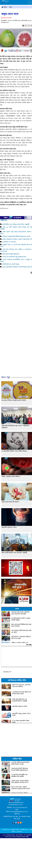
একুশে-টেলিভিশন (19, 835)
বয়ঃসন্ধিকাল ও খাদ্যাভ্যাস (9, 242)
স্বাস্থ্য (10, 7)
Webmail (17, 814)
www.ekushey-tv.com (16, 805)
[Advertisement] (15, 326)
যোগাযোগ (19, 831)
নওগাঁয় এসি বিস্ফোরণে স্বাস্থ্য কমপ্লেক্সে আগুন (14, 257)
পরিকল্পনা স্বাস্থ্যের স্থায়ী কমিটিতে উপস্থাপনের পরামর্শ (16, 236)
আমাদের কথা (6, 829)
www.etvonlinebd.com (16, 802)
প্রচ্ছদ (4, 7)
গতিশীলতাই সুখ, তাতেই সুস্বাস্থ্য (10, 264)
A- (26, 25)
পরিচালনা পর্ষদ (14, 829)
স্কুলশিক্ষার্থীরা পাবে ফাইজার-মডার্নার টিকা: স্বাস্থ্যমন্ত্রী (15, 224)
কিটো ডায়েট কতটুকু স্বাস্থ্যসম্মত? (11, 254)
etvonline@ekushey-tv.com (19, 812)
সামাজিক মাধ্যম (24, 829)
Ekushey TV (7, 672)
